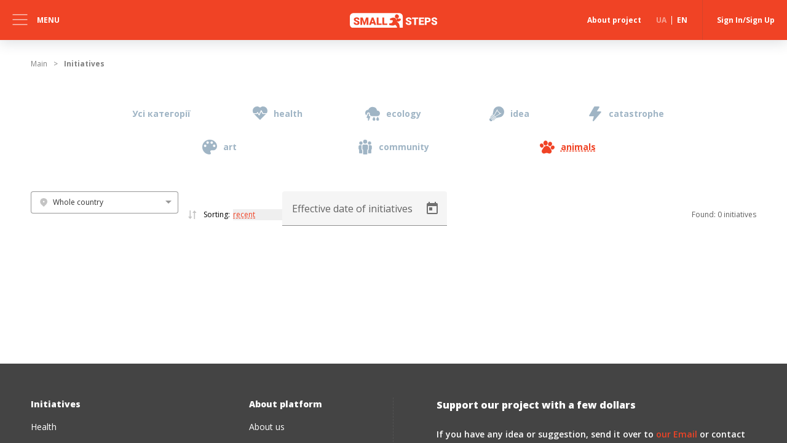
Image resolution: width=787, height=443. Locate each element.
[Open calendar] (432, 208)
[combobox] (104, 202)
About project (614, 20)
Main (39, 63)
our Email (676, 434)
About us (267, 427)
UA (661, 20)
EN (682, 20)
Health (44, 427)
